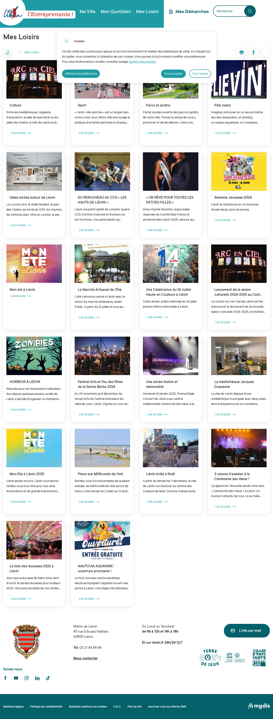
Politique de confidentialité (46, 706)
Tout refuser (200, 73)
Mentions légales (13, 706)
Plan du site (135, 706)
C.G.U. (117, 706)
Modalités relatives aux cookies (88, 706)
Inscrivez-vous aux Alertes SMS (167, 706)
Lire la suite (21, 133)
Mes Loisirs (147, 11)
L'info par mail (250, 631)
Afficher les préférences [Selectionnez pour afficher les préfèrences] (81, 73)
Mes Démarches (192, 11)
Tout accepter (173, 73)
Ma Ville (88, 11)
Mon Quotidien (116, 11)
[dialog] (136, 57)
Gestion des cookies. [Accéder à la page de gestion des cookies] (142, 61)
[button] (241, 52)
